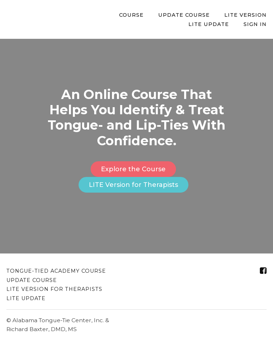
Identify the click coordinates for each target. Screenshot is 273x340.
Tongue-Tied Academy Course (56, 271)
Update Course (184, 15)
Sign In (255, 24)
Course (131, 15)
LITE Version (245, 15)
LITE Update (208, 24)
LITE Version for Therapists (133, 185)
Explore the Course (133, 169)
